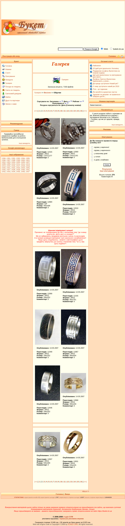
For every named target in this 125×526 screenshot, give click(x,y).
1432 (3, 172)
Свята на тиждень (12, 90)
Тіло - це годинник (100, 89)
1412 (23, 164)
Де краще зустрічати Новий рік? (105, 83)
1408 (3, 164)
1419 (27, 166)
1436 (23, 172)
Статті (7, 73)
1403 (8, 162)
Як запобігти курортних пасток (105, 92)
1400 (23, 160)
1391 (8, 158)
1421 (8, 168)
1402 (3, 162)
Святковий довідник (13, 94)
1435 (18, 172)
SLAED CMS (73, 524)
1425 (27, 168)
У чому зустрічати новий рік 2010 (106, 86)
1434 (13, 172)
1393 (18, 158)
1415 (8, 166)
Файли (8, 97)
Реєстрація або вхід (11, 56)
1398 (13, 160)
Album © (85, 491)
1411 (18, 164)
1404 (13, 162)
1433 (8, 172)
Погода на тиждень (13, 87)
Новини (8, 69)
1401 (27, 160)
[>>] (85, 111)
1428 (13, 170)
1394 (23, 158)
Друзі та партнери (12, 100)
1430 (23, 170)
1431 (27, 170)
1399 (18, 160)
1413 (27, 164)
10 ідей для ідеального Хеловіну (106, 68)
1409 (8, 164)
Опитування (10, 76)
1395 (27, 158)
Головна (8, 66)
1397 (8, 160)
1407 (27, 162)
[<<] (36, 111)
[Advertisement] (90, 24)
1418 (23, 166)
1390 (3, 158)
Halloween (97, 66)
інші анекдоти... (25, 143)
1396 (3, 160)
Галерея (8, 83)
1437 (27, 172)
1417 (18, 166)
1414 (3, 166)
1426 (3, 170)
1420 (3, 168)
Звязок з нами (10, 104)
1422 (13, 168)
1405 (18, 162)
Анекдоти (9, 80)
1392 (13, 158)
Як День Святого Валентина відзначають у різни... (104, 80)
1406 (23, 162)
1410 (13, 164)
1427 (8, 170)
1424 (23, 168)
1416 (13, 166)
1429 (18, 170)
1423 (18, 168)
